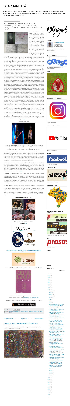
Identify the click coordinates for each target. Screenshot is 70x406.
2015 (49, 379)
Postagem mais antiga (39, 318)
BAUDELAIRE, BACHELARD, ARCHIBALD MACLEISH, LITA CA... (56, 352)
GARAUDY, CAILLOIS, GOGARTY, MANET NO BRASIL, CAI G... (55, 366)
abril (50, 368)
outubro (50, 294)
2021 (49, 284)
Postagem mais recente (8, 318)
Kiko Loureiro (40, 311)
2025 (49, 277)
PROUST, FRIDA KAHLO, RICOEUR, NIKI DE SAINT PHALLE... (56, 327)
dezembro (51, 290)
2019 (49, 287)
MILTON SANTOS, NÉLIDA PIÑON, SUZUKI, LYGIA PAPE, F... (56, 361)
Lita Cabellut (6, 312)
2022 (49, 282)
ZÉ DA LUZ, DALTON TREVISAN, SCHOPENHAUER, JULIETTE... (56, 338)
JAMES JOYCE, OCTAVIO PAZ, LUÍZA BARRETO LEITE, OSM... (56, 313)
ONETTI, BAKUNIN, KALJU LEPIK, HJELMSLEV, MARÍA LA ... (56, 307)
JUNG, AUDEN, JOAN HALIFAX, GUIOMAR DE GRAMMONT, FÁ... (56, 340)
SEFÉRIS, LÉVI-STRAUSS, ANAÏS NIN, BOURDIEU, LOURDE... (56, 318)
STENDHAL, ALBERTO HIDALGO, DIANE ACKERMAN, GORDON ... (56, 321)
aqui (24, 119)
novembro (51, 292)
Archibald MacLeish (12, 311)
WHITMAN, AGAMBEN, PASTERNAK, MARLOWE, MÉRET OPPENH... (56, 305)
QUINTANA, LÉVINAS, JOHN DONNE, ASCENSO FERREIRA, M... (56, 355)
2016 (49, 377)
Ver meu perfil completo (51, 51)
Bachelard (22, 311)
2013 (49, 382)
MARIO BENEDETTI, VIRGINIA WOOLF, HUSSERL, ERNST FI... (57, 332)
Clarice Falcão (30, 311)
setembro (51, 295)
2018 (49, 289)
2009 (49, 389)
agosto (50, 297)
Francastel (35, 311)
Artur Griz (18, 311)
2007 (49, 392)
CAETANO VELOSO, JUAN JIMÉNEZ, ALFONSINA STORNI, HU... (56, 310)
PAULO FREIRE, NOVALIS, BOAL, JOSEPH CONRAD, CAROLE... (55, 363)
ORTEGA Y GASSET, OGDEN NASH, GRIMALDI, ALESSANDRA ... (56, 350)
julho (50, 299)
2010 (49, 387)
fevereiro (51, 372)
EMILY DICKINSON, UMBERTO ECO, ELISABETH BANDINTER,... (56, 335)
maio (50, 302)
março (50, 370)
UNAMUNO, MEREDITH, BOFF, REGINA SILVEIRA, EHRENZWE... (56, 347)
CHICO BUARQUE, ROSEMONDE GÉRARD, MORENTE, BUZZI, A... (56, 329)
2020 (49, 286)
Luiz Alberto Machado (59, 42)
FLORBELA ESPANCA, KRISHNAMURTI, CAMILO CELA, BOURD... (56, 343)
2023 (49, 280)
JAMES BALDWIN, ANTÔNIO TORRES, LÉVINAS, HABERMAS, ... (57, 316)
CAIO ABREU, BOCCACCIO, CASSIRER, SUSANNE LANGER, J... (57, 324)
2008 (49, 391)
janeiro (50, 373)
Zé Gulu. (10, 312)
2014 (49, 380)
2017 (49, 375)
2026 (49, 275)
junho (50, 301)
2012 (49, 384)
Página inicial (24, 318)
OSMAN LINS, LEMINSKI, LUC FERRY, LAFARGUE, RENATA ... (56, 358)
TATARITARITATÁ (14, 6)
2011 (49, 386)
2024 (49, 279)
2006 (49, 394)
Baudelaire (26, 311)
